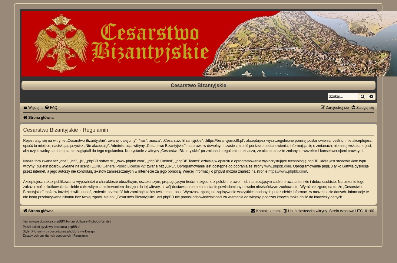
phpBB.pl (74, 227)
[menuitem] (51, 108)
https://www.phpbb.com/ (287, 171)
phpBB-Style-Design (80, 231)
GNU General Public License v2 (119, 166)
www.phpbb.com (277, 166)
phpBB (58, 221)
